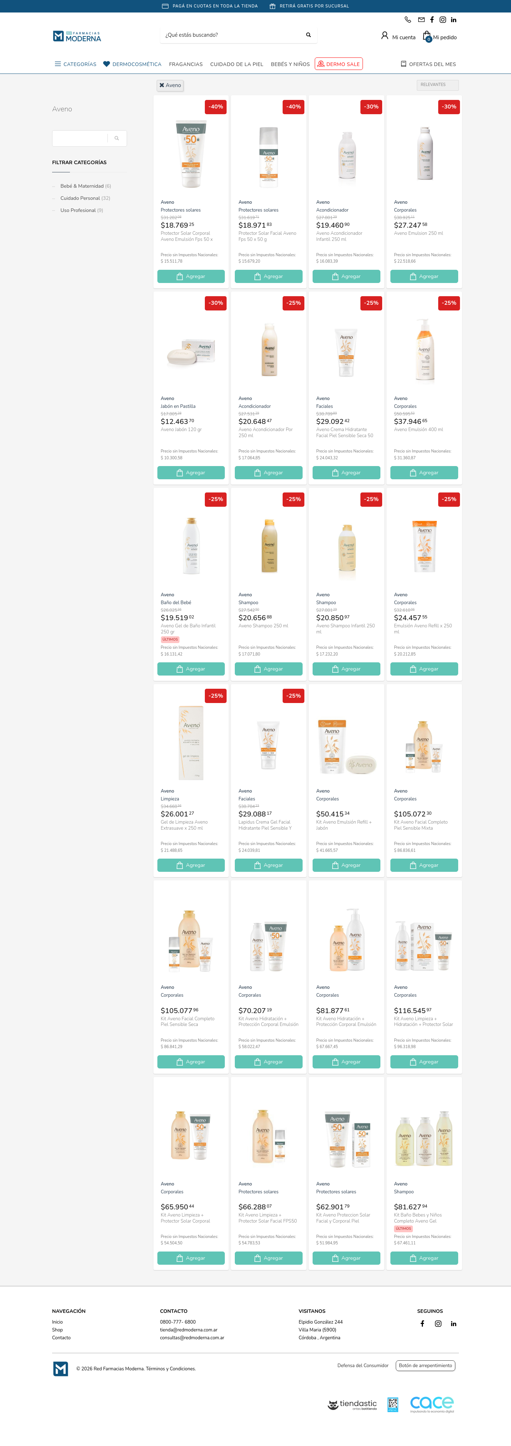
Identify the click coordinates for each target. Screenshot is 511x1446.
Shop (57, 1330)
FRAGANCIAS (186, 64)
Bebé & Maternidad (85, 186)
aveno (170, 85)
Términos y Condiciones (170, 1369)
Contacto (61, 1338)
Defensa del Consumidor (363, 1365)
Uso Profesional (81, 210)
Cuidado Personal (84, 198)
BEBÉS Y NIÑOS (290, 64)
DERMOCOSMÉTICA (136, 64)
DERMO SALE (343, 64)
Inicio (57, 1322)
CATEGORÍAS (80, 64)
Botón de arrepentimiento (425, 1365)
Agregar (190, 276)
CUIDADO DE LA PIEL (236, 64)
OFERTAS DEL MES (432, 64)
